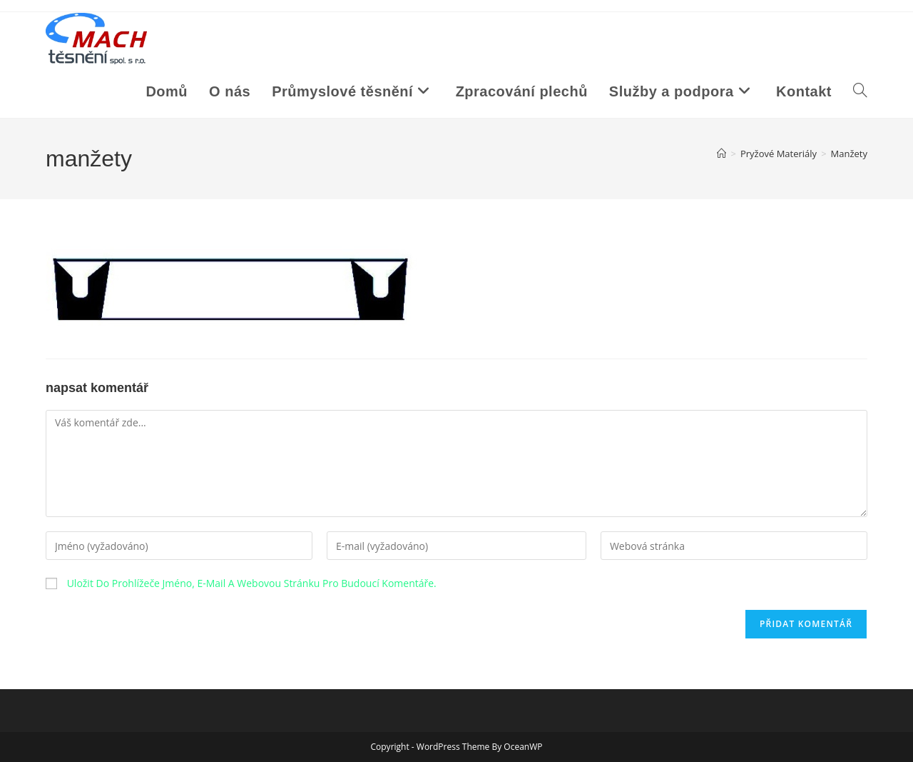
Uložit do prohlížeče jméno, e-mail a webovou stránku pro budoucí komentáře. (252, 583)
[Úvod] (721, 153)
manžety (849, 153)
